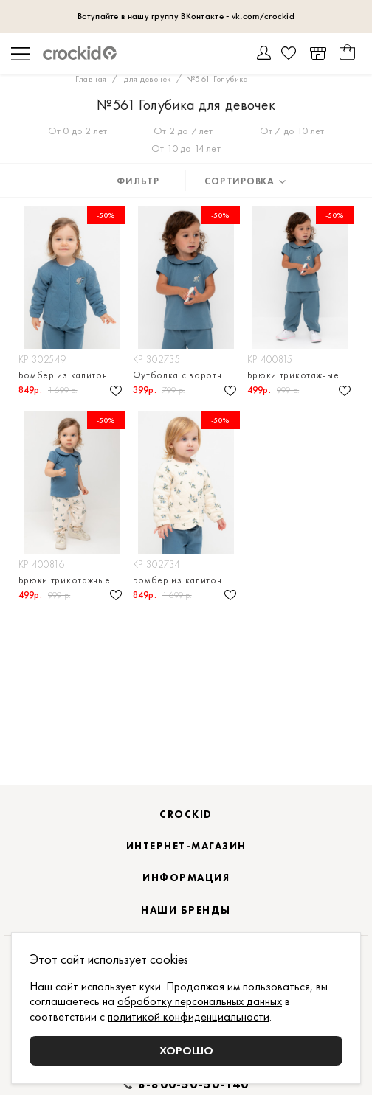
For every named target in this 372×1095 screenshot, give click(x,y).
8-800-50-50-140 (193, 1084)
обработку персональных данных (199, 1001)
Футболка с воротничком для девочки (186, 375)
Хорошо (186, 1050)
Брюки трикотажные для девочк (300, 375)
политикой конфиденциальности (188, 1016)
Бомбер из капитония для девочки (71, 375)
